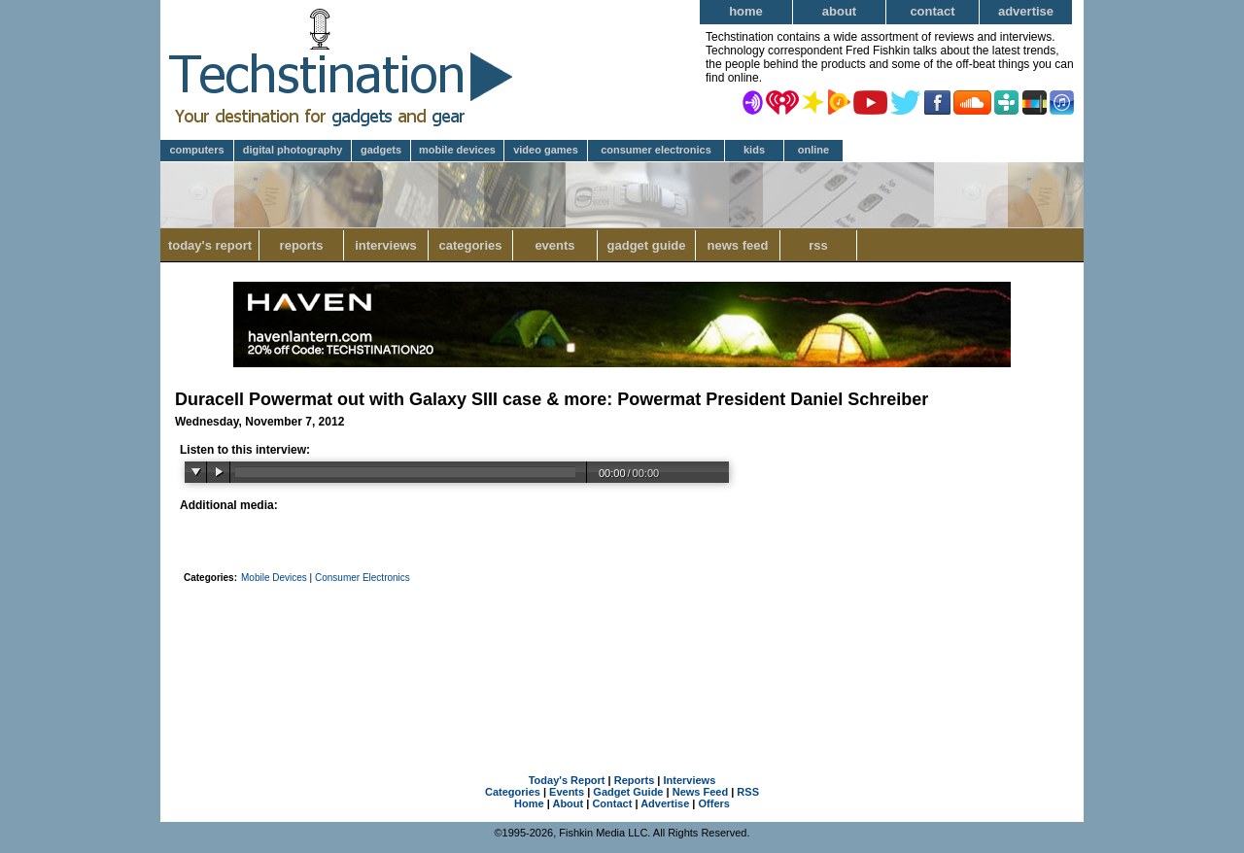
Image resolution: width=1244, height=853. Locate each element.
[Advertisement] (622, 654)
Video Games (545, 149)
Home (746, 11)
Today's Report (210, 245)
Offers (714, 803)
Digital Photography (293, 149)
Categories (469, 245)
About (839, 11)
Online (813, 149)
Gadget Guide (646, 245)
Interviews (386, 245)
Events (554, 245)
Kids (754, 149)
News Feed (738, 245)
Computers (196, 149)
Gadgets (381, 149)
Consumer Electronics (656, 149)
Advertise (1026, 11)
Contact (932, 11)
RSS (818, 245)
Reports (302, 245)
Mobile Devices (457, 149)
